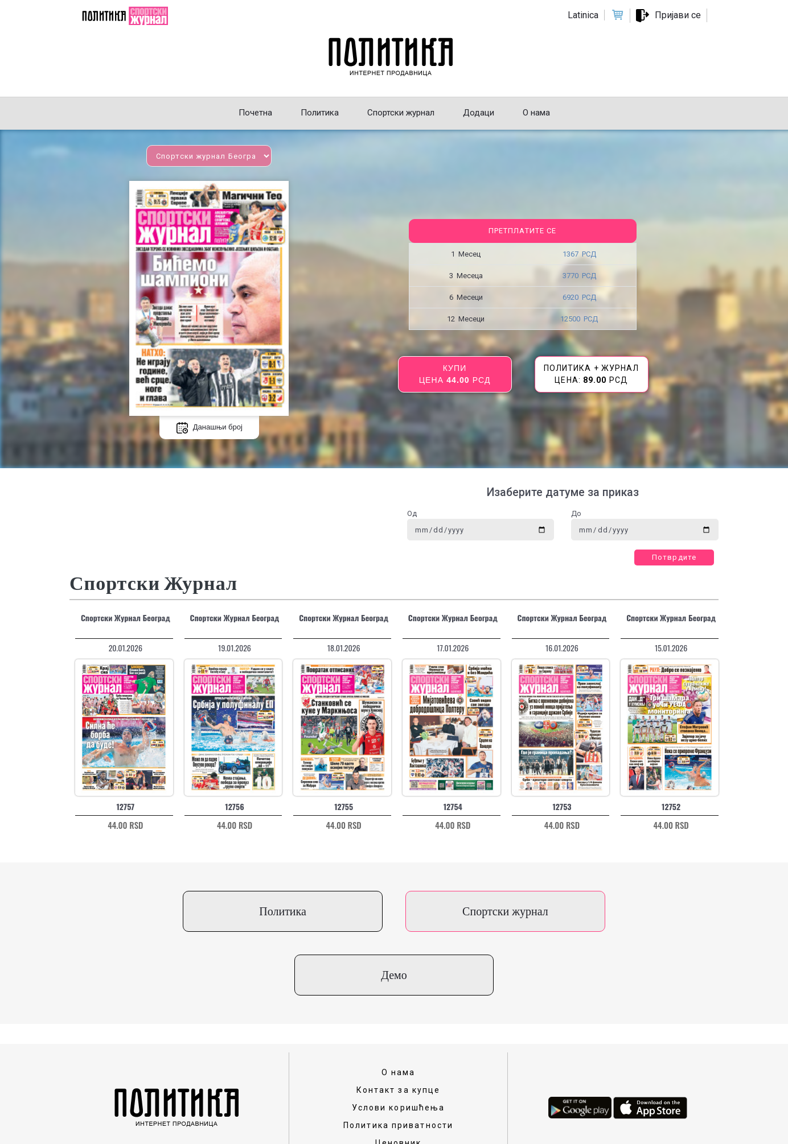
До (576, 513)
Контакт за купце (398, 1026)
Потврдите (674, 557)
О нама (398, 1008)
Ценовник (398, 1079)
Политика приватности (398, 1061)
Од (412, 513)
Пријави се (678, 15)
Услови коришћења (398, 1043)
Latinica (583, 15)
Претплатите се (522, 230)
